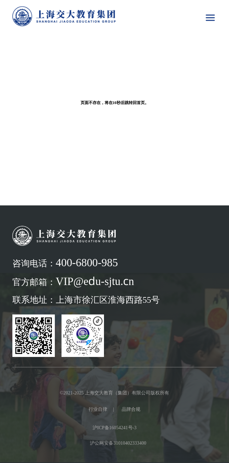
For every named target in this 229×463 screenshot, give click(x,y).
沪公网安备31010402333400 (118, 443)
